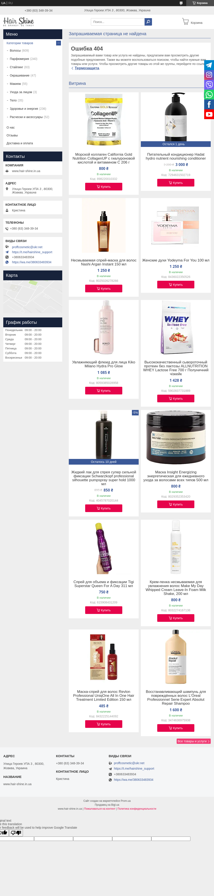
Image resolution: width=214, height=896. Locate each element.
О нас (11, 127)
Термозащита (87, 68)
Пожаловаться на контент (99, 808)
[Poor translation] (16, 833)
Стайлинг (16, 67)
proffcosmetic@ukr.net (27, 247)
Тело (13, 100)
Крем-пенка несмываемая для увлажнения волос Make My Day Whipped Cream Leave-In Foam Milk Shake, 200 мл (176, 588)
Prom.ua (126, 800)
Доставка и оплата (20, 143)
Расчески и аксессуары (26, 117)
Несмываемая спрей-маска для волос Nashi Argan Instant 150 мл (103, 262)
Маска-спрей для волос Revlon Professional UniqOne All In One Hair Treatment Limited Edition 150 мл (103, 696)
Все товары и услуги (192, 741)
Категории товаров (20, 43)
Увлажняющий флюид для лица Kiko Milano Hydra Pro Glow (103, 364)
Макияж (15, 83)
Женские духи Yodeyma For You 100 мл (175, 260)
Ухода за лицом (21, 92)
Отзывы (12, 135)
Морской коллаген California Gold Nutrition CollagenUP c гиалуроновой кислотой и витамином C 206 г (103, 158)
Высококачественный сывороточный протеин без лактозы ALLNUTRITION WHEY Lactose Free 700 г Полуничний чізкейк (176, 368)
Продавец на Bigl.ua (107, 804)
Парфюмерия (19, 59)
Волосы (15, 50)
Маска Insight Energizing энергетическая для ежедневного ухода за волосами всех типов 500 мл (175, 476)
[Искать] (148, 22)
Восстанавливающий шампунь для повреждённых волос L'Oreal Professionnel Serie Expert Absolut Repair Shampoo (176, 698)
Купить (105, 186)
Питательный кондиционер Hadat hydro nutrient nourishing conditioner (176, 156)
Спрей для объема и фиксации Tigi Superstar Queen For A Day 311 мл (104, 584)
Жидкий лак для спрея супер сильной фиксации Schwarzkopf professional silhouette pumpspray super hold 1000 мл (103, 478)
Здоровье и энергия (24, 108)
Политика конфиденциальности (136, 808)
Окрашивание (19, 75)
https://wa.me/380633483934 (32, 262)
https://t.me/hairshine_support (32, 252)
